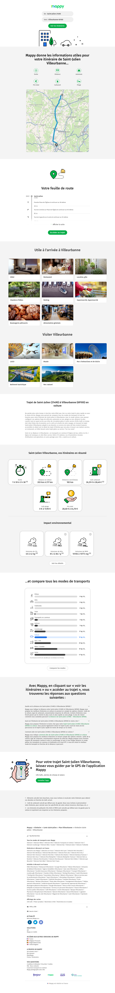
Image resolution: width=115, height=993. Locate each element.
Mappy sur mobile (32, 932)
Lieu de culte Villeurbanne (43, 894)
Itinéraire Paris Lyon (61, 850)
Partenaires (35, 957)
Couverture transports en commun (37, 968)
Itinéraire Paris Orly (77, 853)
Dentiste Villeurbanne (69, 879)
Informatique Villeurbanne (67, 877)
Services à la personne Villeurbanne (62, 887)
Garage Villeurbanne (61, 867)
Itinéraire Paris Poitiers (71, 859)
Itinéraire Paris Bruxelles (40, 859)
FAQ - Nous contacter (33, 966)
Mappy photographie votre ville (36, 969)
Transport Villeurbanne (78, 871)
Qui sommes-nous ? (32, 951)
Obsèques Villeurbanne (63, 871)
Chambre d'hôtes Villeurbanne (52, 873)
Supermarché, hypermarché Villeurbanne (73, 883)
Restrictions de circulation (64, 902)
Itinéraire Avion (70, 845)
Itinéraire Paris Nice (48, 855)
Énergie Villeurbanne (55, 885)
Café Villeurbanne (51, 890)
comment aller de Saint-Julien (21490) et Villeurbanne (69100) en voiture (63, 735)
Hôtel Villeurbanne (32, 867)
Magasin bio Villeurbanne (60, 894)
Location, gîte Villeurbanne (34, 873)
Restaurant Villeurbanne (46, 867)
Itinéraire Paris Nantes (61, 855)
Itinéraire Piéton (38, 843)
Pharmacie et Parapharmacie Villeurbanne (39, 892)
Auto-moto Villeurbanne (71, 869)
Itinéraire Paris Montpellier (48, 857)
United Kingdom (32, 944)
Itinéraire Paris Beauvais (56, 859)
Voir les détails (57, 563)
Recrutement (30, 953)
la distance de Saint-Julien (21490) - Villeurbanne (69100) (67, 717)
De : (52, 14)
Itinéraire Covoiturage (33, 845)
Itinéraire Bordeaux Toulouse (78, 855)
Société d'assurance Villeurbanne (45, 871)
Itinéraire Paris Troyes (53, 861)
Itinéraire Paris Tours (33, 857)
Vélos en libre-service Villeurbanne (73, 885)
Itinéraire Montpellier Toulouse (66, 857)
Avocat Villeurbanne (72, 892)
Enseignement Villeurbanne (74, 881)
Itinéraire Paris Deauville (75, 850)
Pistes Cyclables (38, 902)
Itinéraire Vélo (49, 843)
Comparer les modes (57, 668)
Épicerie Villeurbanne (59, 892)
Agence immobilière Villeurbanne (52, 869)
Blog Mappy (30, 955)
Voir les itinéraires (57, 26)
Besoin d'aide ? (32, 911)
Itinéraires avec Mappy (33, 850)
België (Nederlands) (34, 942)
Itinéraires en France (47, 850)
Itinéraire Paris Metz (39, 861)
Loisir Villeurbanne (74, 894)
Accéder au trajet (57, 232)
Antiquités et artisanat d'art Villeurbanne (38, 887)
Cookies (50, 964)
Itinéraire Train (79, 843)
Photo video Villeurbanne (57, 881)
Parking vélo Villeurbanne (35, 875)
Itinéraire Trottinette (82, 845)
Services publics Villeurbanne (35, 890)
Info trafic (30, 902)
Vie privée (44, 964)
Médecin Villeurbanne (67, 875)
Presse (29, 957)
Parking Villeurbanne (69, 873)
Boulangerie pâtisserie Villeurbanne (37, 885)
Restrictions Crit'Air (50, 902)
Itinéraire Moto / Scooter (48, 845)
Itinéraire (29, 843)
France (30, 939)
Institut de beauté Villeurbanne (51, 883)
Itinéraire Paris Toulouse (34, 855)
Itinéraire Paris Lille (64, 853)
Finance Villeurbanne (80, 887)
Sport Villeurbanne (52, 877)
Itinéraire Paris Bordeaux (34, 853)
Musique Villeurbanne (42, 881)
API (28, 930)
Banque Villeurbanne (77, 890)
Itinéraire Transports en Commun (64, 843)
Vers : (53, 20)
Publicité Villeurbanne (55, 879)
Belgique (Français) (33, 941)
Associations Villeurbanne (51, 875)
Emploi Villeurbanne (42, 879)
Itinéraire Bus (61, 845)
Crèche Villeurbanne (63, 890)
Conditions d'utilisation (33, 964)
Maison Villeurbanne (74, 867)
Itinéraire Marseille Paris (50, 853)
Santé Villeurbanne (81, 873)
